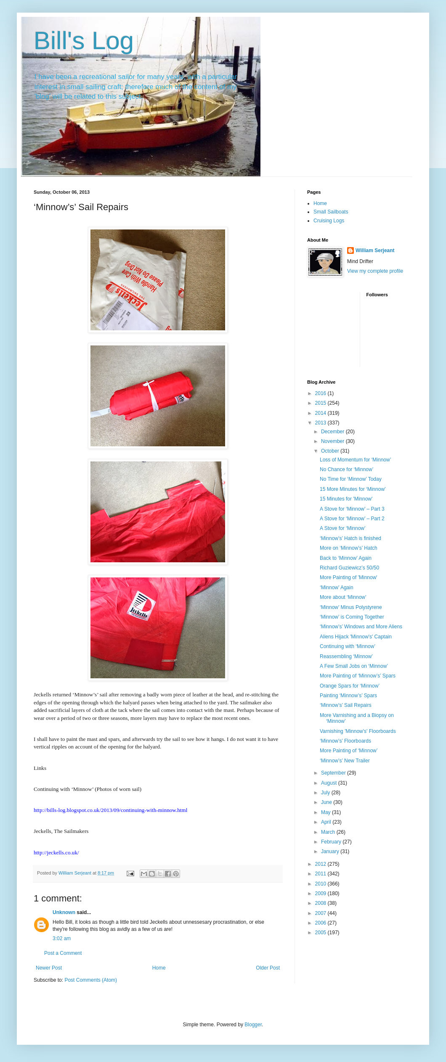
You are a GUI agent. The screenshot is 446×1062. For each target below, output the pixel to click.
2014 (321, 413)
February (331, 842)
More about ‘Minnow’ (343, 597)
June (327, 802)
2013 (321, 423)
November (333, 441)
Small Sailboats (330, 212)
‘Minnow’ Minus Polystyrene (351, 607)
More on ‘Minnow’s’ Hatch (348, 548)
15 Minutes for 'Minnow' (346, 499)
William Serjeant (375, 250)
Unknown (64, 912)
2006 (321, 923)
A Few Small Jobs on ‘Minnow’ (354, 666)
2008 (321, 903)
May (326, 812)
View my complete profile (375, 271)
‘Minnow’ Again (336, 587)
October (330, 451)
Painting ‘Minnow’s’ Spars (348, 695)
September (334, 773)
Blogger (253, 1025)
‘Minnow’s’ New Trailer (345, 761)
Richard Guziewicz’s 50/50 (349, 568)
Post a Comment (63, 953)
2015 (321, 403)
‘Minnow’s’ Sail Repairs (346, 705)
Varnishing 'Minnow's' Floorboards (358, 731)
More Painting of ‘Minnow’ (348, 751)
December (333, 432)
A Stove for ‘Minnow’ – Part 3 (352, 509)
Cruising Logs (328, 221)
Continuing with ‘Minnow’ (347, 646)
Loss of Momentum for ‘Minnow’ (355, 460)
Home (159, 968)
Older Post (268, 968)
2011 (321, 874)
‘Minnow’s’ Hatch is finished (350, 538)
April (326, 822)
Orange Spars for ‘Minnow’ (350, 686)
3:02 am (62, 938)
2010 (321, 884)
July (326, 793)
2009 (321, 893)
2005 (321, 933)
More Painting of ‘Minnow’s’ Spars (358, 676)
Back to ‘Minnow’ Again (346, 558)
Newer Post (49, 968)
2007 (321, 913)
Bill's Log (84, 40)
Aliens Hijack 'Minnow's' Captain (356, 637)
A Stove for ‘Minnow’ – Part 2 (352, 519)
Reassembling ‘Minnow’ (346, 656)
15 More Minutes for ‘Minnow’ (353, 489)
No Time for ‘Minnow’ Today (351, 479)
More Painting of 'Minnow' (348, 577)
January (330, 851)
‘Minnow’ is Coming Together (352, 617)
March (329, 832)
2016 (321, 393)
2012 (321, 864)
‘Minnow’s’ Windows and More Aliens (361, 627)
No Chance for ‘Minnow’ (346, 469)
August (329, 783)
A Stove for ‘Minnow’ (343, 528)
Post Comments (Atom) (90, 980)
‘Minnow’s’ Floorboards (345, 741)
